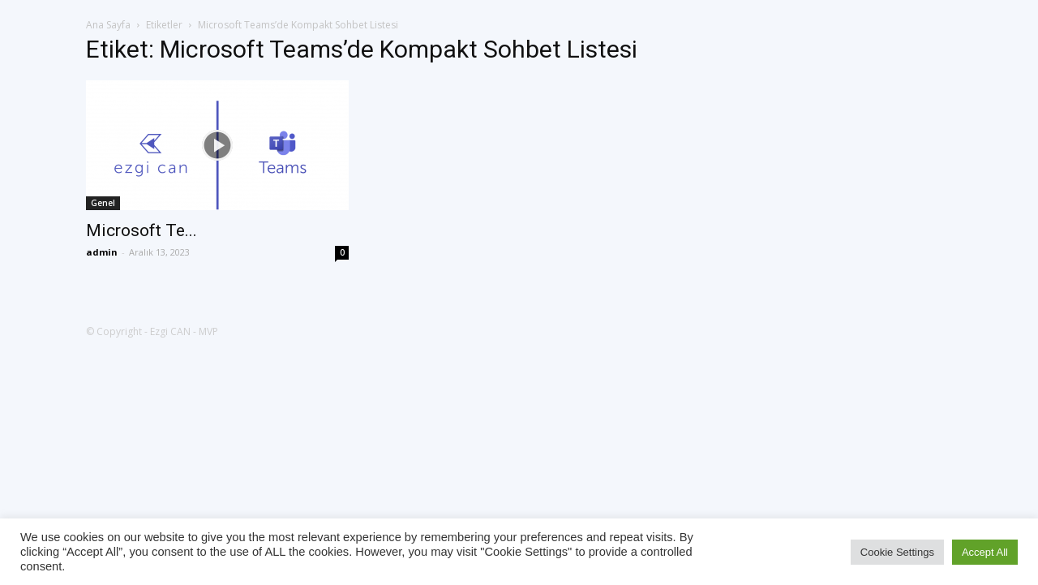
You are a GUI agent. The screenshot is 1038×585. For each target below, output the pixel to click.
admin (102, 252)
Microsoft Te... (141, 230)
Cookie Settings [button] (897, 552)
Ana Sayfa (108, 25)
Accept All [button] (985, 552)
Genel (103, 203)
